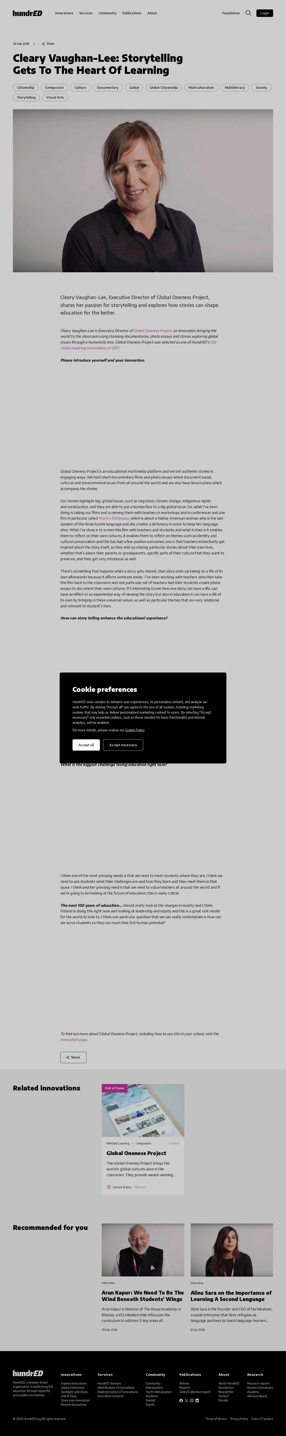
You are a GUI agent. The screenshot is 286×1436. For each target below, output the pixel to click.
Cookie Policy (134, 730)
